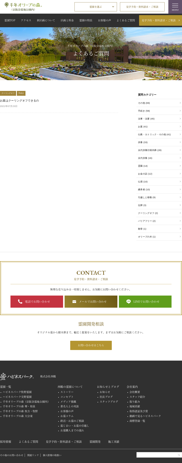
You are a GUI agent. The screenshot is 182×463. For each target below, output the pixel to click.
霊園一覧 (5, 386)
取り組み (135, 401)
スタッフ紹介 (137, 397)
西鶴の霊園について (70, 386)
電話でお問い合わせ (37, 301)
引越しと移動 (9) (147, 197)
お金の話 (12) (145, 173)
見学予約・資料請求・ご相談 (142, 7)
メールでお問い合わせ (93, 301)
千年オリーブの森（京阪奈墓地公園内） (26, 401)
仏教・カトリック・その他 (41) (154, 134)
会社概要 (135, 392)
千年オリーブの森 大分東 (18, 416)
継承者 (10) (144, 189)
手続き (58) (144, 111)
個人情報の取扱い (52, 455)
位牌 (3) (142, 205)
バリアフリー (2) (147, 221)
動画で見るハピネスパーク (145, 416)
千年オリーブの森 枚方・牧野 (20, 411)
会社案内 (132, 386)
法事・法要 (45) (146, 118)
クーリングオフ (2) (148, 213)
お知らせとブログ (108, 386)
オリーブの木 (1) (147, 236)
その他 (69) (144, 103)
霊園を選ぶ (95, 7)
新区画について (46, 20)
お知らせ (105, 392)
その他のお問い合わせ (11, 455)
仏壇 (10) (143, 181)
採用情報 (5, 441)
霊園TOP (9, 20)
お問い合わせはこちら (91, 345)
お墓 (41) (143, 126)
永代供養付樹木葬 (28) (150, 150)
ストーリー (67, 392)
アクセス (26, 20)
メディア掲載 (68, 401)
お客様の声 (104, 20)
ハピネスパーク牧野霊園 (17, 392)
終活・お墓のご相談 (72, 421)
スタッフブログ (109, 401)
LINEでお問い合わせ (146, 301)
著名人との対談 (69, 406)
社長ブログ (106, 397)
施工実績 (113, 441)
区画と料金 (67, 20)
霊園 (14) (143, 166)
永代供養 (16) (145, 158)
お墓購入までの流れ (72, 430)
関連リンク (33, 455)
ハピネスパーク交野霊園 (17, 397)
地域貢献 (135, 406)
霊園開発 (95, 441)
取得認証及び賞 (139, 411)
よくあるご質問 (125, 20)
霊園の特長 (86, 20)
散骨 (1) (142, 228)
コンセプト (67, 397)
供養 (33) (143, 142)
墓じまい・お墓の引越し (74, 425)
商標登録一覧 (137, 421)
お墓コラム (67, 416)
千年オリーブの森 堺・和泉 (19, 406)
